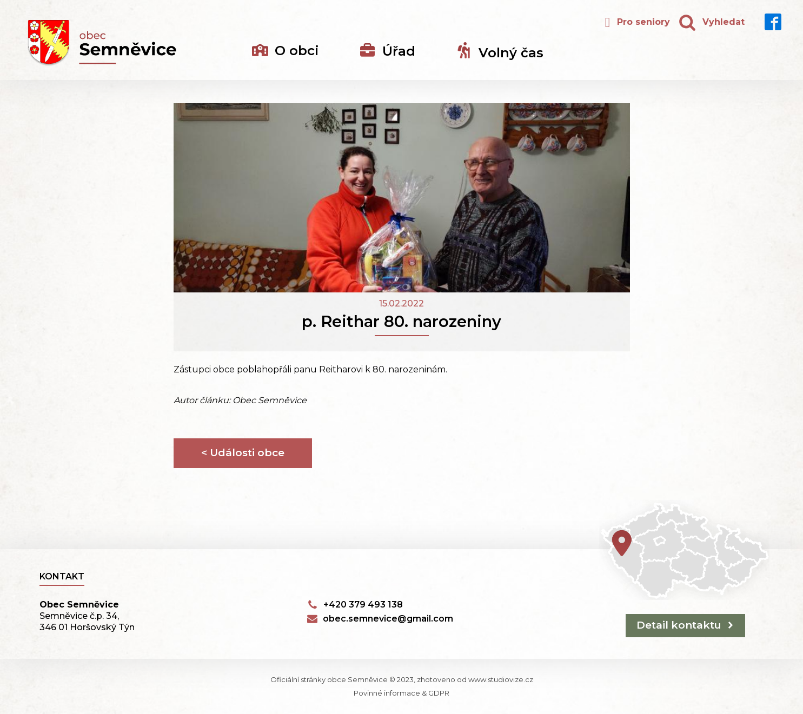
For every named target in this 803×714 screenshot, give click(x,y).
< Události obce (242, 452)
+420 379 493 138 (363, 604)
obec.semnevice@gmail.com (388, 618)
